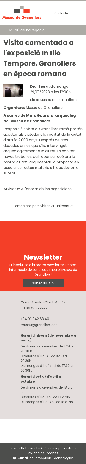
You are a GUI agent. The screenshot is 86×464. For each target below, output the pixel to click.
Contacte (61, 13)
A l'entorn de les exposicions (46, 189)
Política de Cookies (43, 453)
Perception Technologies (54, 458)
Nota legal (29, 448)
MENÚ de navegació (27, 30)
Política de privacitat (57, 448)
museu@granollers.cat (39, 325)
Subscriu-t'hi (43, 283)
